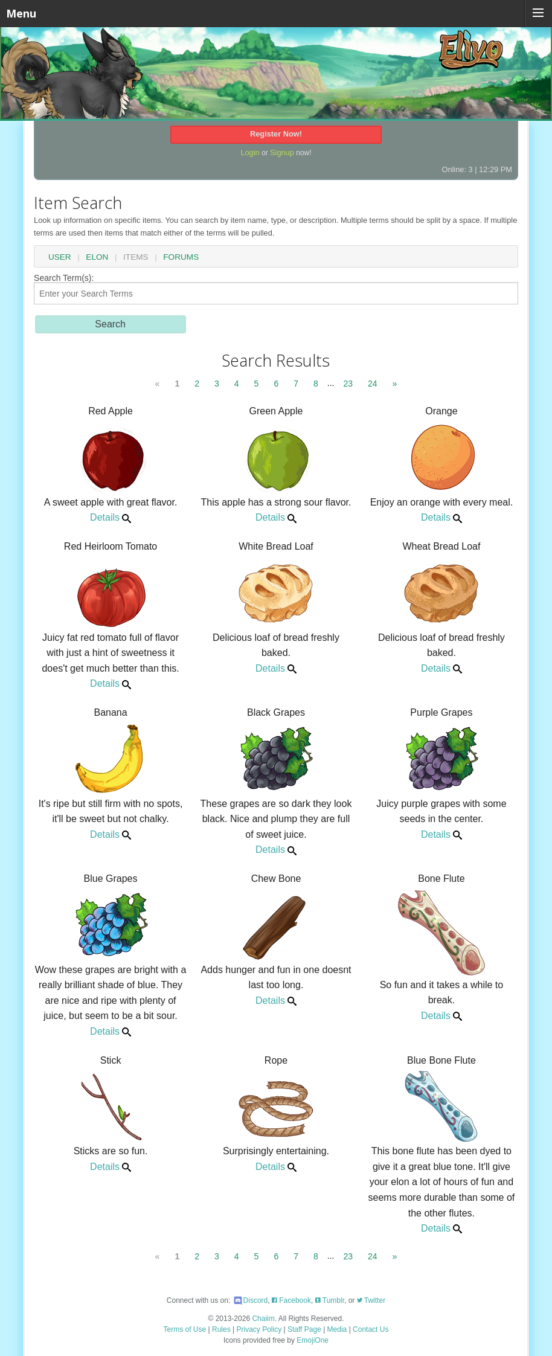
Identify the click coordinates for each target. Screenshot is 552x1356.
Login (249, 152)
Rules (221, 1329)
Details (110, 517)
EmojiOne (313, 1340)
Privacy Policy (259, 1329)
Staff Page (304, 1329)
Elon (97, 257)
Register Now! (276, 133)
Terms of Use (185, 1329)
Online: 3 (456, 169)
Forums (181, 257)
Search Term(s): (276, 289)
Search (110, 324)
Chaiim (263, 1318)
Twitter (371, 1300)
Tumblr (329, 1300)
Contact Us (370, 1329)
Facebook (291, 1300)
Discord (250, 1300)
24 (372, 383)
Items (136, 257)
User (59, 257)
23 (348, 383)
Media (337, 1329)
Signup (282, 152)
